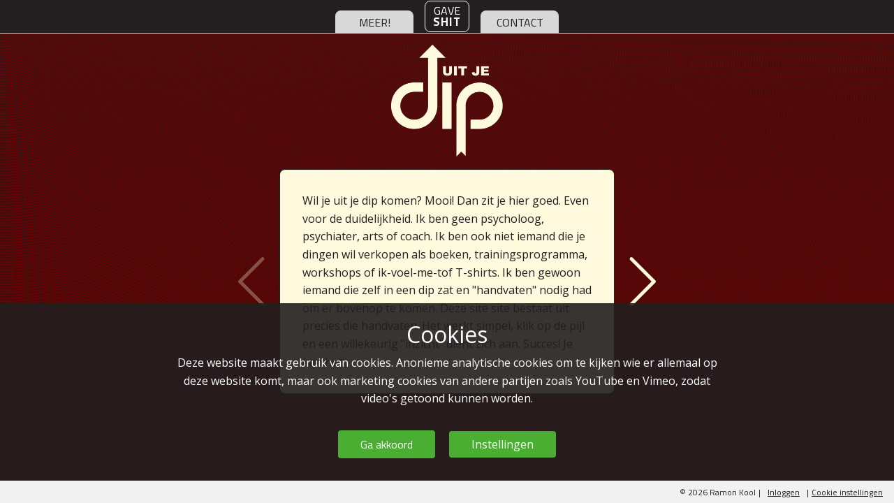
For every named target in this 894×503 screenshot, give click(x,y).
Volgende (638, 281)
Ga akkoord (386, 444)
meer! (374, 22)
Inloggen (784, 492)
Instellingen (502, 444)
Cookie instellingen (847, 492)
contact (520, 22)
